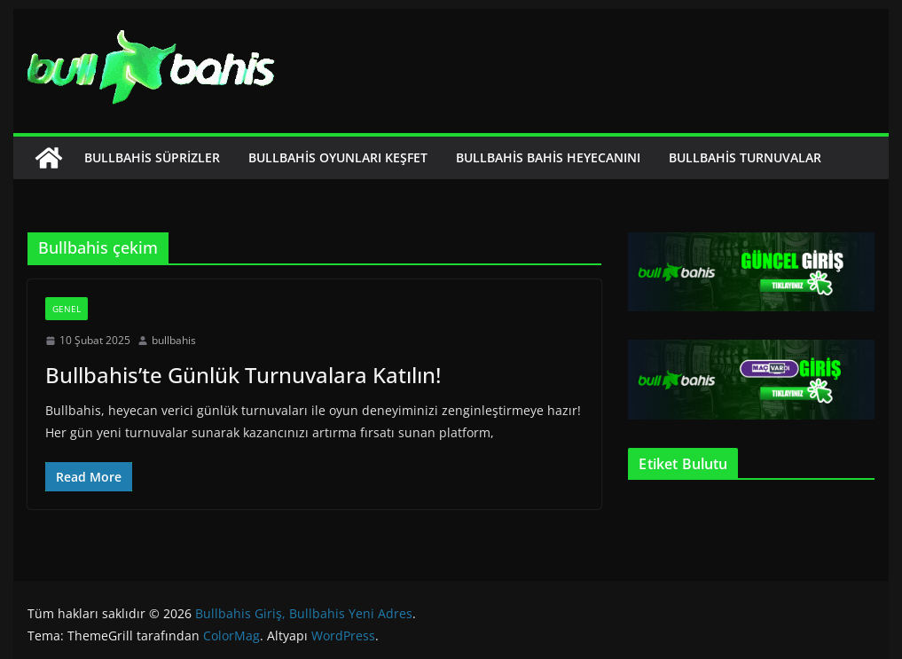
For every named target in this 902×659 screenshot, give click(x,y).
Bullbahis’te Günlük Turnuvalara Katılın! (243, 374)
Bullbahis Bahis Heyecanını (548, 157)
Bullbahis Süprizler (152, 157)
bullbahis (174, 340)
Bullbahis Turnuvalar (745, 157)
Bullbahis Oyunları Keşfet (337, 157)
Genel (66, 308)
